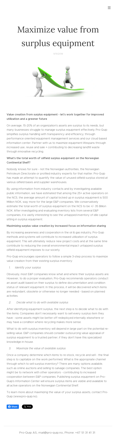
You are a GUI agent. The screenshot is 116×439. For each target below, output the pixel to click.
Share (12, 406)
